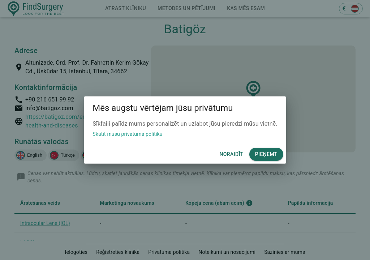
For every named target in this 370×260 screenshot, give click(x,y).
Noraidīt (231, 154)
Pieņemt (266, 154)
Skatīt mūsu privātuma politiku (127, 134)
